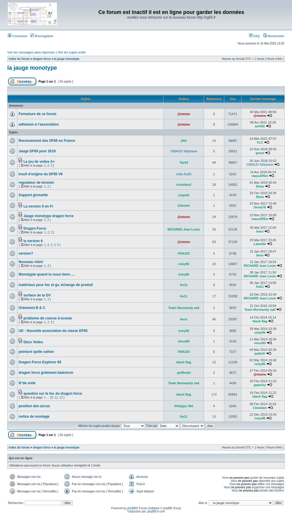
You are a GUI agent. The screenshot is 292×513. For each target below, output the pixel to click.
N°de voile (27, 383)
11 (56, 397)
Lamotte (260, 244)
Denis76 (260, 207)
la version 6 (33, 241)
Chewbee (260, 408)
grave (260, 153)
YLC (260, 142)
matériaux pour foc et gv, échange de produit (56, 285)
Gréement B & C (32, 308)
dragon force (42, 58)
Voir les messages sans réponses (31, 52)
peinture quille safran (36, 352)
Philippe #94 (183, 406)
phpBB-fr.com (156, 511)
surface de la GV (37, 295)
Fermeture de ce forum (37, 114)
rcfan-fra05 (183, 174)
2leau (260, 186)
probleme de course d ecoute (48, 318)
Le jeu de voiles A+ (39, 162)
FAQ (254, 36)
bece (260, 231)
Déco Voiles (33, 342)
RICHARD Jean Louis (184, 229)
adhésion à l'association (39, 124)
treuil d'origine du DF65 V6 (41, 174)
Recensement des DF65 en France (47, 141)
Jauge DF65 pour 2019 (37, 151)
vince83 (183, 341)
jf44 (184, 140)
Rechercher (273, 36)
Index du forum (19, 58)
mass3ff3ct (260, 176)
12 (61, 397)
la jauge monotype (67, 58)
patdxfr (260, 353)
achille (260, 126)
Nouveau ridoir (31, 262)
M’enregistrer (41, 36)
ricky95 (183, 264)
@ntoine (183, 114)
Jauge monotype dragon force (49, 216)
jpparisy (260, 385)
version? (26, 253)
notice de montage (34, 416)
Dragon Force (35, 228)
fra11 (183, 285)
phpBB (131, 508)
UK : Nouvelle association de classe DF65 (53, 331)
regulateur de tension (36, 182)
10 (51, 397)
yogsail (183, 195)
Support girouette (33, 195)
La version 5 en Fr (38, 206)
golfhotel (183, 372)
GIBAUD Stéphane (183, 151)
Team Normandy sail (183, 308)
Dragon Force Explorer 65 (40, 362)
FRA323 (184, 253)
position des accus (34, 406)
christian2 (183, 184)
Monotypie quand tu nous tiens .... (47, 274)
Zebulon (184, 205)
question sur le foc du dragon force (53, 394)
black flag (259, 321)
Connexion (18, 36)
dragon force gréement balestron (46, 373)
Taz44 (183, 162)
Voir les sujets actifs (72, 52)
